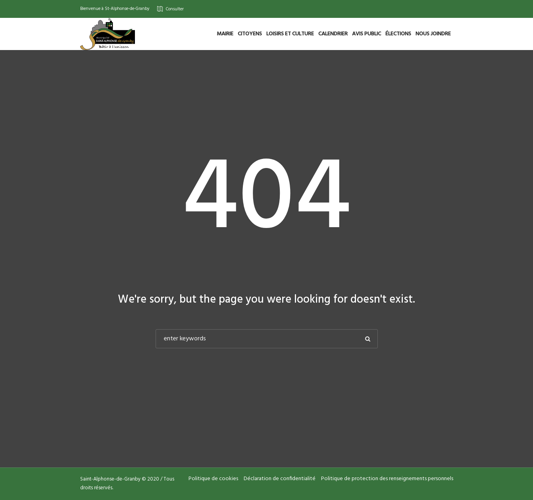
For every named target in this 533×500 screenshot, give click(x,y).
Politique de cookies (213, 479)
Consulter (175, 8)
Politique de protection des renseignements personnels (387, 479)
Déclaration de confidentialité (280, 479)
